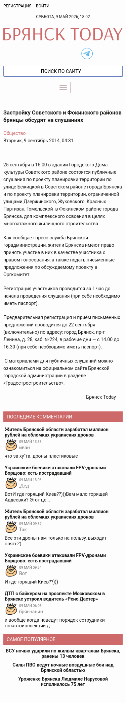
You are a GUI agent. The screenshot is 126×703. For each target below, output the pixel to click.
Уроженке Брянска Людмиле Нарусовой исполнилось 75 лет (63, 681)
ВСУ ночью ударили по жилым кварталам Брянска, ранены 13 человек (63, 653)
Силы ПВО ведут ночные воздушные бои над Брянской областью (63, 667)
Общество (14, 133)
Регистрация (17, 6)
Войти (42, 6)
